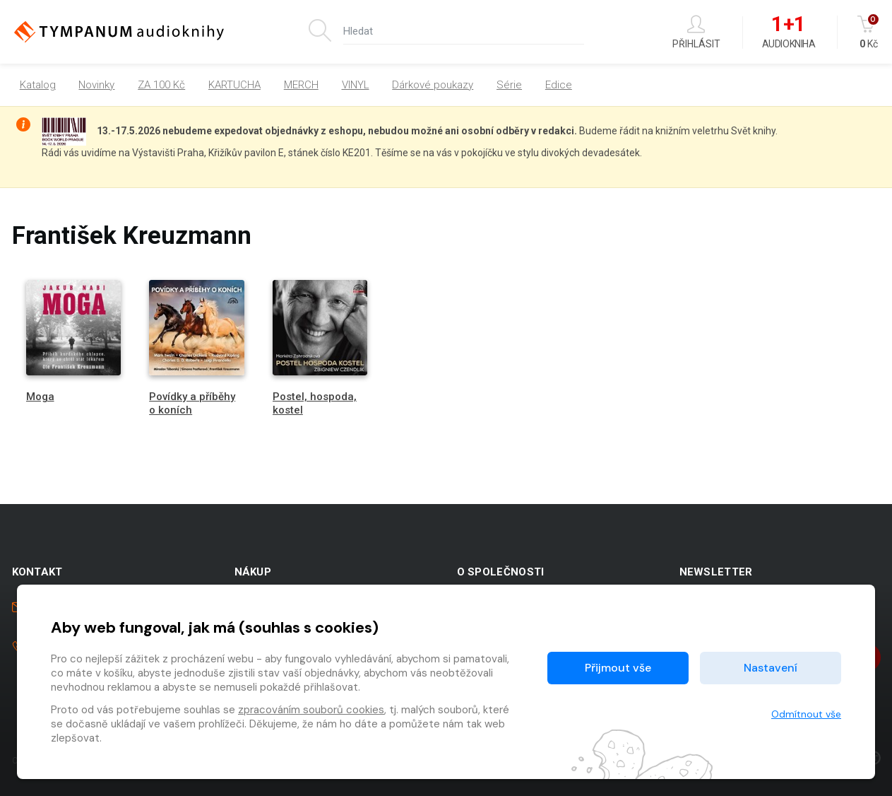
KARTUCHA (234, 84)
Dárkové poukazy (432, 84)
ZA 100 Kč (161, 84)
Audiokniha (788, 32)
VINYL (355, 84)
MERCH (301, 84)
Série (509, 84)
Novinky (96, 84)
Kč (869, 32)
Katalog (38, 84)
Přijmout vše (618, 667)
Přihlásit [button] (696, 32)
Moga (40, 396)
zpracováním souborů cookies (311, 710)
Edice (558, 84)
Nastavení (770, 667)
